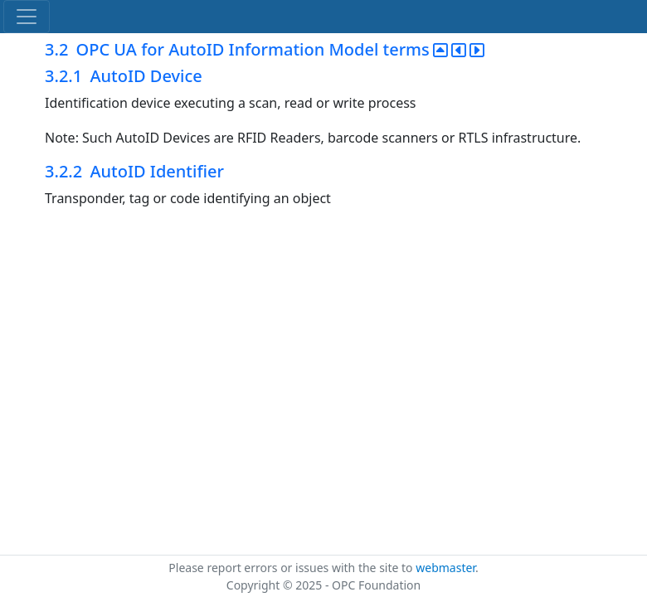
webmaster (445, 567)
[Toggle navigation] (26, 16)
